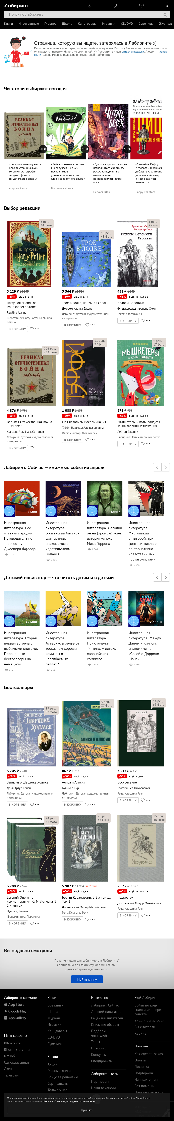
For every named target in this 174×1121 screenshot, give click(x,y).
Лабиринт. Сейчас (105, 1005)
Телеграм (11, 1075)
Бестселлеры (18, 687)
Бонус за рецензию (63, 1077)
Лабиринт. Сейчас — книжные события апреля (55, 467)
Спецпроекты (101, 1061)
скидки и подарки (133, 51)
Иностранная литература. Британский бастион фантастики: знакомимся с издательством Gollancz (62, 538)
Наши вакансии (103, 1088)
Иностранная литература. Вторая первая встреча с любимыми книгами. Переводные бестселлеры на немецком (21, 648)
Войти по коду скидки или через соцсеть (148, 1009)
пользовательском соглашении (24, 1101)
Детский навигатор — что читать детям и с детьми (59, 577)
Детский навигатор (106, 1011)
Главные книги (59, 1070)
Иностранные (28, 23)
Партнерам (100, 1081)
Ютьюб (9, 1056)
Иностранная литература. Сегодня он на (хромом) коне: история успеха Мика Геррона (104, 533)
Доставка (141, 1066)
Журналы (166, 23)
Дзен (8, 1068)
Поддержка (143, 1073)
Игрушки (108, 23)
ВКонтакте (12, 1043)
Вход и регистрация (150, 1020)
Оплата (140, 1060)
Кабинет (141, 1033)
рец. (45, 221)
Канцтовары (87, 23)
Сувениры (146, 23)
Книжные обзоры (105, 1024)
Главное (50, 23)
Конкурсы (99, 1054)
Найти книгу (87, 979)
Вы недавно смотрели (28, 950)
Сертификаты (58, 1083)
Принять (87, 1110)
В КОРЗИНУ (17, 329)
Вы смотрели (144, 1027)
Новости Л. (99, 1048)
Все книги (55, 1005)
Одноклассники (16, 1062)
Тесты (95, 1041)
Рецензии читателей (107, 1018)
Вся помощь (144, 1085)
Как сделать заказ (148, 1053)
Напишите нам (146, 1079)
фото (46, 225)
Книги (8, 23)
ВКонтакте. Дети (17, 1049)
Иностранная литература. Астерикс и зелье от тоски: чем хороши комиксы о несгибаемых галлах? (62, 648)
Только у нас (57, 1090)
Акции (53, 1064)
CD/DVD (127, 23)
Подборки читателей (99, 1033)
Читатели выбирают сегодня (35, 88)
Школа (67, 23)
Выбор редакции (22, 208)
